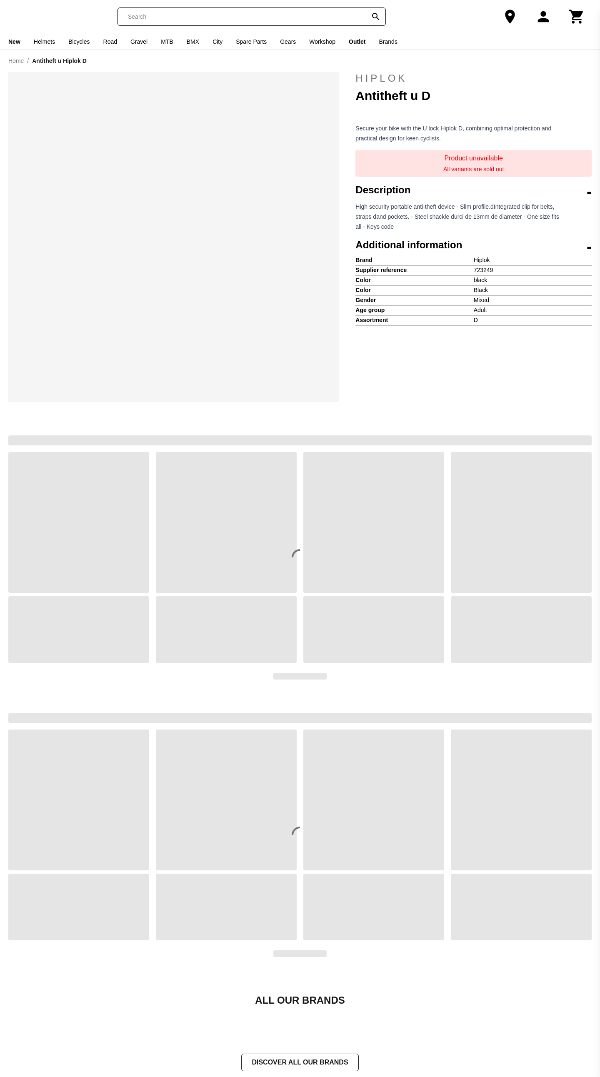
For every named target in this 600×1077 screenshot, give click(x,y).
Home (16, 60)
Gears (288, 41)
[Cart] (576, 16)
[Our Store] (510, 16)
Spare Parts (251, 41)
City (217, 41)
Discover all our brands (300, 1063)
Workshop (322, 41)
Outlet (357, 41)
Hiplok (473, 78)
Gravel (139, 41)
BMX (193, 41)
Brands (388, 41)
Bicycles (79, 41)
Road (110, 41)
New (14, 41)
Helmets (44, 41)
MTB (167, 41)
